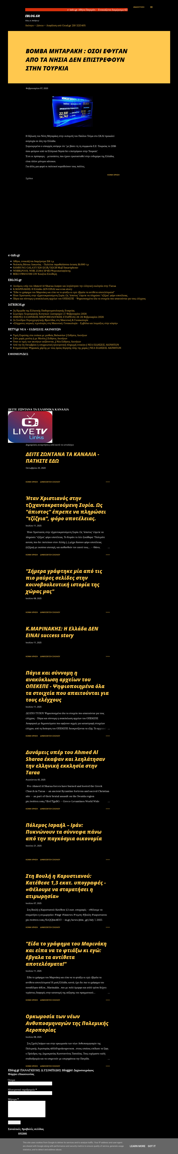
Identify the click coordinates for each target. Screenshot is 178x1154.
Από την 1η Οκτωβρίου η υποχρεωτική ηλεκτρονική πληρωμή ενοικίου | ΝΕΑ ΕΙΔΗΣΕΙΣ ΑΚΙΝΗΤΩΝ (66, 344)
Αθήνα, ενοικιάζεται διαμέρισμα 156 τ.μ (33, 261)
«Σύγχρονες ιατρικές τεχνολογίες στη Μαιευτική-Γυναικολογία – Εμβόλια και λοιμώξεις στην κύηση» (65, 323)
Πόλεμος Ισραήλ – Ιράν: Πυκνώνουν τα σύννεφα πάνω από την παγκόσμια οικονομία (64, 832)
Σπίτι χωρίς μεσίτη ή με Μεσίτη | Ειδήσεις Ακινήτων (40, 338)
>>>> (108, 482)
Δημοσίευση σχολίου (50, 482)
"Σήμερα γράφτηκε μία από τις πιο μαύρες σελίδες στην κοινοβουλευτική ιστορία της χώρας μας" (64, 581)
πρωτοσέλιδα (23, 406)
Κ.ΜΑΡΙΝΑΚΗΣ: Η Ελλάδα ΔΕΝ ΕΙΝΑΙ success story (42, 289)
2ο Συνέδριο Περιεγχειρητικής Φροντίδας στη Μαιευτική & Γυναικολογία (50, 320)
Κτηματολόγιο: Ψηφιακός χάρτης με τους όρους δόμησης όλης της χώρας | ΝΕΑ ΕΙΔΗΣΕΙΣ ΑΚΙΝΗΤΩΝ (67, 347)
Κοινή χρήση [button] (113, 175)
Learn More (137, 1146)
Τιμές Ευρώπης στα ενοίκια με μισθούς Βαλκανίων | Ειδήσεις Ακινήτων (50, 335)
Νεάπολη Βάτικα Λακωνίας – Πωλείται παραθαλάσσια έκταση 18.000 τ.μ (51, 264)
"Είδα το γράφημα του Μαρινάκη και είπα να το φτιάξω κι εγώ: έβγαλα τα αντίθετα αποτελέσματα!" (64, 292)
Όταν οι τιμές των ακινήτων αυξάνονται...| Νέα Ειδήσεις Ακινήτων (47, 341)
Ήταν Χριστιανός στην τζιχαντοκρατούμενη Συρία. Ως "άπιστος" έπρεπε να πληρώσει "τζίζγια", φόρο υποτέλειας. (70, 295)
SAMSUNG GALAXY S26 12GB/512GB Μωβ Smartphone (45, 267)
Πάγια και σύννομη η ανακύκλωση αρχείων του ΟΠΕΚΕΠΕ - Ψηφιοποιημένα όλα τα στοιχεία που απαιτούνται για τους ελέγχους (79, 298)
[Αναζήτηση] (138, 7)
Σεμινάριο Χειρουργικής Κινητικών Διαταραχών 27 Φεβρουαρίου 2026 (50, 313)
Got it (152, 1146)
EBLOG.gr (32, 16)
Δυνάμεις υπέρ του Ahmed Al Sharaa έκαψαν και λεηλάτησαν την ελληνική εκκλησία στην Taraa (64, 285)
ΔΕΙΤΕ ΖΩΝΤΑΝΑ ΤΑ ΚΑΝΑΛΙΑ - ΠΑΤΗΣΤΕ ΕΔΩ (62, 457)
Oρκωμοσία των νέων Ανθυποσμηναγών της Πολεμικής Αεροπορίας (67, 1023)
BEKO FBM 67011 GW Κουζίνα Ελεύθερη (35, 273)
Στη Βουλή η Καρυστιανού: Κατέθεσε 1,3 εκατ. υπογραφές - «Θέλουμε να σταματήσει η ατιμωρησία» (66, 886)
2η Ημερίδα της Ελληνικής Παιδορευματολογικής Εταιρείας (44, 310)
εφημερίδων (32, 406)
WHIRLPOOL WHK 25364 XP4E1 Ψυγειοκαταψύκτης (42, 270)
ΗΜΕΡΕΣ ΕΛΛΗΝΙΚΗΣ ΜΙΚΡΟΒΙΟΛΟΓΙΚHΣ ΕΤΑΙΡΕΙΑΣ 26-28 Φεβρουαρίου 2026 (58, 316)
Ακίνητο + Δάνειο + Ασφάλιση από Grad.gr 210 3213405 (55, 25)
